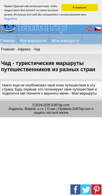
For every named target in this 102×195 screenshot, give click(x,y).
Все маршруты (33, 40)
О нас (51, 109)
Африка (24, 49)
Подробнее (10, 18)
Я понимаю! (80, 7)
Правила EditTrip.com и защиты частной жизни (63, 111)
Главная (7, 40)
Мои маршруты (65, 40)
